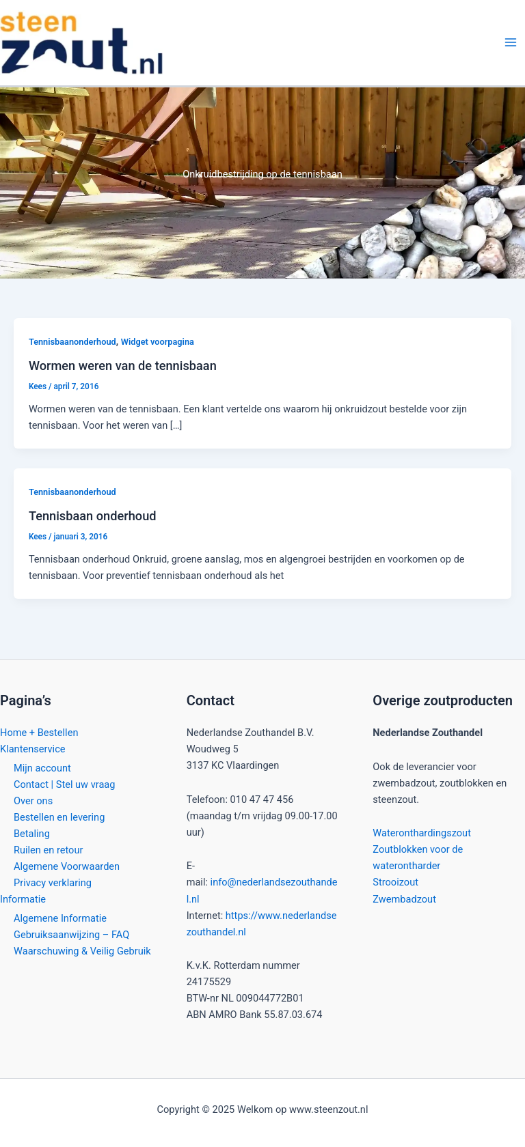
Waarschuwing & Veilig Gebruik (82, 951)
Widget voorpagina (157, 342)
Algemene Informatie (60, 918)
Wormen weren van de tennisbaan (123, 365)
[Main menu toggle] (510, 42)
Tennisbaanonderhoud (72, 342)
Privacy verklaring (53, 883)
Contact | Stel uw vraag (64, 784)
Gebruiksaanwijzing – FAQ (71, 935)
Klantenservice (33, 749)
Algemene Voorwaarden (67, 866)
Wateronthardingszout (422, 833)
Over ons (33, 801)
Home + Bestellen (39, 732)
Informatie (23, 899)
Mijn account (42, 768)
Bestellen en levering (59, 817)
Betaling (32, 833)
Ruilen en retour (48, 850)
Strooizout (395, 882)
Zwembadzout (404, 899)
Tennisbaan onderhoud (93, 516)
